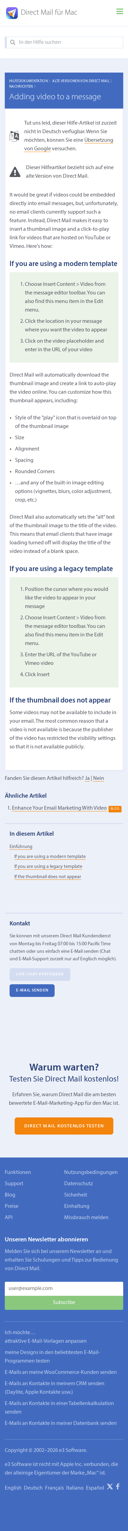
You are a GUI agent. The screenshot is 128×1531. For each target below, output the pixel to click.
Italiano (75, 1488)
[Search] (12, 42)
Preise (11, 1206)
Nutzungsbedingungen (91, 1172)
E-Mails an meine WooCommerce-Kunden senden (61, 1372)
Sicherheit (75, 1195)
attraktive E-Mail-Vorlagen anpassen (46, 1341)
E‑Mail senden (32, 990)
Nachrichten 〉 (23, 87)
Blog (10, 1195)
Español (95, 1488)
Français (54, 1488)
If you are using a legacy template (48, 866)
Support (14, 1184)
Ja (87, 778)
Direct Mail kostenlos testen (64, 1125)
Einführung (21, 846)
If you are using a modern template (50, 856)
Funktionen (18, 1172)
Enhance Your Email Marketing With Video (59, 808)
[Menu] (119, 13)
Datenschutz (78, 1184)
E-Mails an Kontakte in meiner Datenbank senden (61, 1423)
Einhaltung (76, 1206)
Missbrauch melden (86, 1217)
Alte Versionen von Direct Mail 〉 (83, 81)
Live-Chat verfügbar (40, 974)
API (9, 1217)
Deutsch (33, 1488)
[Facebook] (118, 1488)
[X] (109, 1488)
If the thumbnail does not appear (47, 877)
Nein (98, 778)
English (13, 1488)
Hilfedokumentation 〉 (30, 81)
